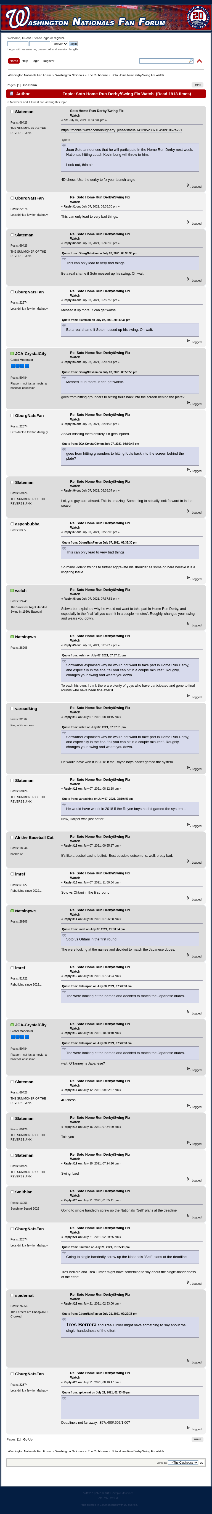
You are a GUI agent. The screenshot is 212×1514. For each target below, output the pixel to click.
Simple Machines (122, 1492)
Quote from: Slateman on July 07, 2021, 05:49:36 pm (96, 319)
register (59, 38)
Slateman (24, 111)
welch (21, 590)
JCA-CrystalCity (31, 353)
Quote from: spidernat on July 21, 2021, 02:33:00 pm (96, 1392)
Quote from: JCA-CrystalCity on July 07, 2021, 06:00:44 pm (100, 443)
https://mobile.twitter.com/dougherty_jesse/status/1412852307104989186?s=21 (121, 130)
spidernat (24, 1295)
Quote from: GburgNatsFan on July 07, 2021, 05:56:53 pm (99, 372)
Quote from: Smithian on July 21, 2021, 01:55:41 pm (96, 1247)
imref (20, 874)
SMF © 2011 (103, 1492)
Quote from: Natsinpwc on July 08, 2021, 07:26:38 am (97, 986)
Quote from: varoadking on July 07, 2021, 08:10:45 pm (97, 798)
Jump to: (162, 1462)
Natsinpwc (25, 636)
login (46, 38)
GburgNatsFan (29, 198)
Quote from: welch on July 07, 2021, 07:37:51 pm (94, 655)
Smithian (24, 1192)
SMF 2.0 (88, 1492)
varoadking (26, 708)
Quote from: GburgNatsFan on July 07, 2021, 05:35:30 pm (99, 253)
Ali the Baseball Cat (34, 837)
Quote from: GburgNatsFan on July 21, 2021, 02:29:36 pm (99, 1313)
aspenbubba (27, 524)
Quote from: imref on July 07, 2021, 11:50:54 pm (93, 929)
